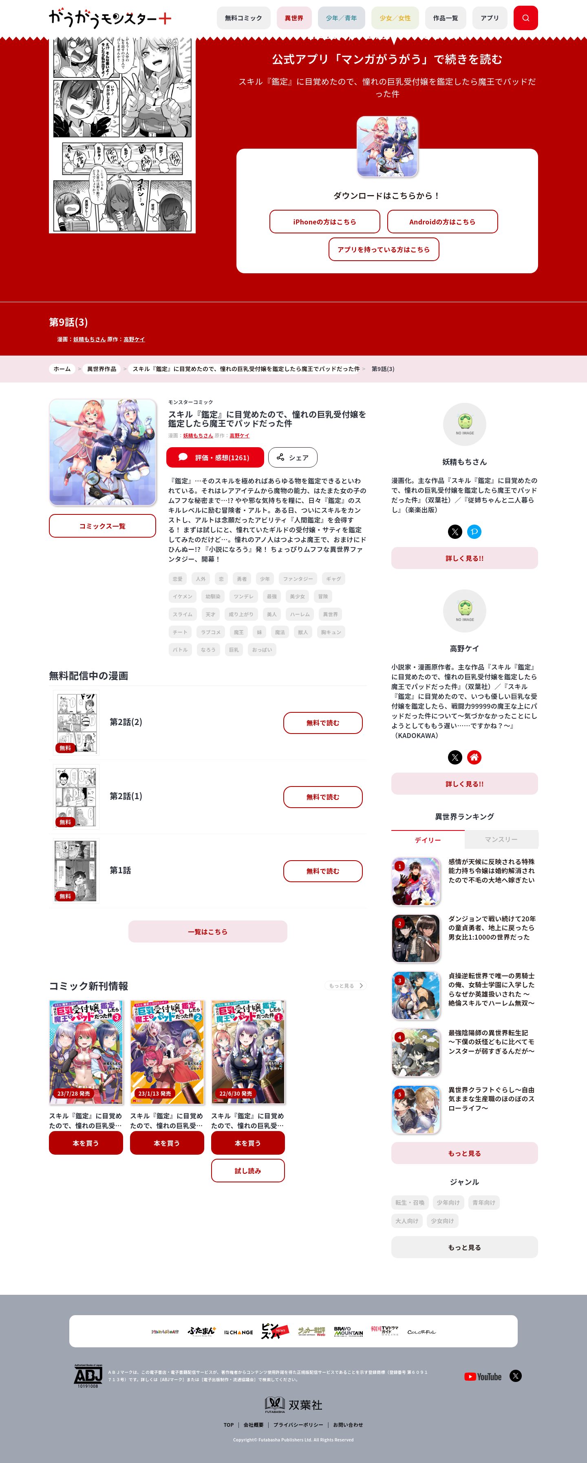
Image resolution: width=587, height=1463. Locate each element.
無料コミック (244, 17)
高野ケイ (134, 339)
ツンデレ (244, 596)
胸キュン (331, 631)
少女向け (442, 1221)
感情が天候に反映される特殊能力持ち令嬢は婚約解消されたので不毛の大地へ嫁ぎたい (491, 871)
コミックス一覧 (102, 526)
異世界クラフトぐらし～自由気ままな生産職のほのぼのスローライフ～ (491, 1099)
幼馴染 (213, 596)
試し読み (248, 1170)
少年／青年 (341, 17)
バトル (180, 649)
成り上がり (241, 614)
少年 (265, 578)
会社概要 (254, 1424)
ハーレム (300, 614)
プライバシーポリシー (299, 1424)
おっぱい (262, 649)
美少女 (297, 596)
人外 (201, 578)
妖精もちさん (89, 339)
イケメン (183, 596)
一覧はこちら (208, 931)
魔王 (239, 631)
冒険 (323, 596)
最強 (272, 596)
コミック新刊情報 (88, 985)
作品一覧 (445, 17)
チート (180, 631)
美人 (272, 614)
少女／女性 (395, 17)
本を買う (86, 1143)
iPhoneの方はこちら (325, 221)
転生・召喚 (410, 1202)
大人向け (407, 1221)
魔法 (280, 631)
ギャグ (333, 578)
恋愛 (178, 578)
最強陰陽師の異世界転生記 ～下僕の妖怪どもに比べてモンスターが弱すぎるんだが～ (491, 1042)
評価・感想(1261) (222, 457)
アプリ (490, 17)
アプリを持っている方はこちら (384, 249)
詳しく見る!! (465, 558)
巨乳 (234, 649)
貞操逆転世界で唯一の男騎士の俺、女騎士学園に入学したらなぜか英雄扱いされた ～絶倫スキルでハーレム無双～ (491, 989)
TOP (229, 1424)
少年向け (448, 1202)
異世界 (294, 17)
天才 (211, 614)
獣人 (303, 631)
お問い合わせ (348, 1424)
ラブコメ (211, 631)
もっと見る (464, 1153)
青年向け (484, 1202)
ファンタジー (298, 578)
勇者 (242, 578)
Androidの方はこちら (443, 221)
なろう (208, 649)
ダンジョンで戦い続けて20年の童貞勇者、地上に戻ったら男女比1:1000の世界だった (492, 928)
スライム (183, 614)
